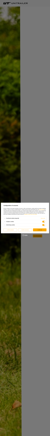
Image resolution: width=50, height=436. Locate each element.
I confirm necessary (25, 230)
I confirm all (40, 230)
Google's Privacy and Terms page (30, 214)
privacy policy (41, 209)
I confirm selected (10, 230)
